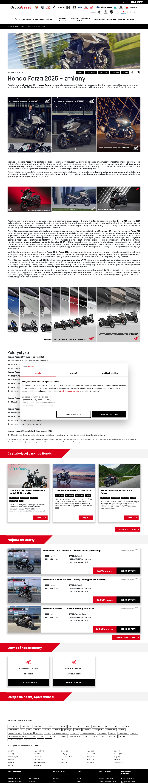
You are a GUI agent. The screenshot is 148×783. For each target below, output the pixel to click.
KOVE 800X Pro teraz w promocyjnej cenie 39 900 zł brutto (27, 492)
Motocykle (38, 19)
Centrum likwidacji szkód (80, 19)
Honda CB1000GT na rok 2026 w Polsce (116, 492)
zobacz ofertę (128, 571)
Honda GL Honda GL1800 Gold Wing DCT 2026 (68, 608)
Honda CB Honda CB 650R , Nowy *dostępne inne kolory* (75, 579)
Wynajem (111, 19)
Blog (22, 26)
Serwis (50, 19)
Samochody (25, 19)
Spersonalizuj (73, 414)
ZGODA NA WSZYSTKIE (109, 414)
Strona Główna (13, 26)
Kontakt (131, 19)
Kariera (121, 19)
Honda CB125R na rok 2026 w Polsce (73, 491)
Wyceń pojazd (62, 19)
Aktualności (98, 19)
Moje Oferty (137, 2)
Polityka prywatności (69, 391)
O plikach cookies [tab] (110, 373)
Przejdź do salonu (28, 682)
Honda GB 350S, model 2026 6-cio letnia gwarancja (72, 550)
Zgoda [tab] (38, 373)
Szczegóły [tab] (74, 373)
